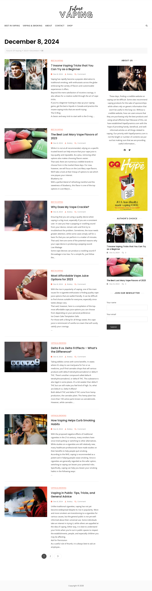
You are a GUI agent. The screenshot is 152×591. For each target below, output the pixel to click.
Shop (69, 25)
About (48, 25)
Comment (81, 74)
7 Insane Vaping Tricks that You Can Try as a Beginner (72, 67)
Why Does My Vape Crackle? (70, 207)
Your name (127, 305)
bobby (69, 74)
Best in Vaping (12, 25)
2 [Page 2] (51, 556)
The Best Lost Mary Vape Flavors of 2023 (126, 280)
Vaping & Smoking (32, 25)
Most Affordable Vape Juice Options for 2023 (70, 277)
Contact (59, 25)
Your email (127, 317)
